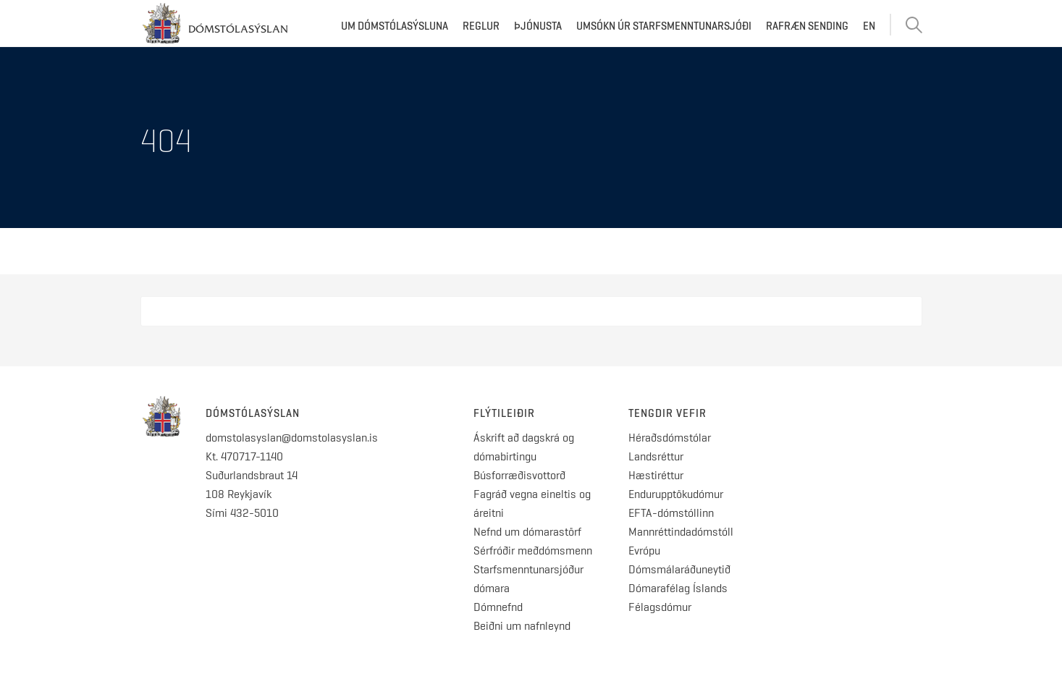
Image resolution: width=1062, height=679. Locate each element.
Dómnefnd (498, 607)
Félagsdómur (659, 607)
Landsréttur (655, 456)
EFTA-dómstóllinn (671, 512)
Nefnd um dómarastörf (527, 531)
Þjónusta (538, 26)
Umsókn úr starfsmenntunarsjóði (663, 26)
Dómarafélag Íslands (678, 588)
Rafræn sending (807, 26)
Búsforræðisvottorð (519, 475)
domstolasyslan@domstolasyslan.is (292, 437)
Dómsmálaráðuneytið (679, 569)
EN (869, 26)
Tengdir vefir (667, 413)
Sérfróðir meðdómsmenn (532, 550)
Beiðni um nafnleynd (521, 625)
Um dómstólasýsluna (394, 26)
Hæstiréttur (655, 475)
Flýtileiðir (504, 413)
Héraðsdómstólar (669, 437)
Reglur (481, 26)
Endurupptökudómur (675, 494)
